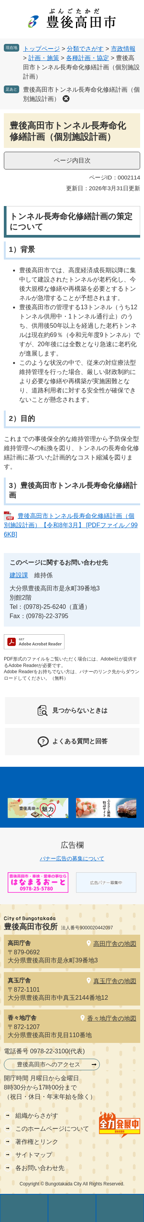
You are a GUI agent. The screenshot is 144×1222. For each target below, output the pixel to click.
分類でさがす (85, 48)
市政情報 (123, 48)
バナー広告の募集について (72, 858)
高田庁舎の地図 (114, 943)
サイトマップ (33, 1155)
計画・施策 (43, 58)
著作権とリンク (36, 1141)
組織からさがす (36, 1115)
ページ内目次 (72, 160)
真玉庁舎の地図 (114, 981)
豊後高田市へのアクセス (48, 1064)
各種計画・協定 (87, 58)
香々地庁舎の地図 (111, 1018)
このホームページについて (52, 1128)
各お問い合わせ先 (40, 1168)
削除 (66, 98)
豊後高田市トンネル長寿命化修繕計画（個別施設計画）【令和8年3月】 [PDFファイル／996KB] (70, 525)
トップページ (41, 48)
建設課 (19, 575)
